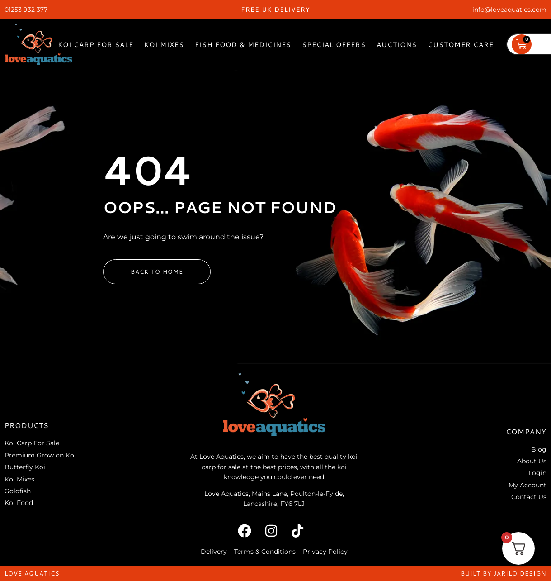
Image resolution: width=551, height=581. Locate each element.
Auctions (397, 44)
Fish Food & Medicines (243, 44)
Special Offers (334, 44)
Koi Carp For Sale (95, 44)
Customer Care (461, 44)
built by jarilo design (503, 573)
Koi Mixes (164, 44)
